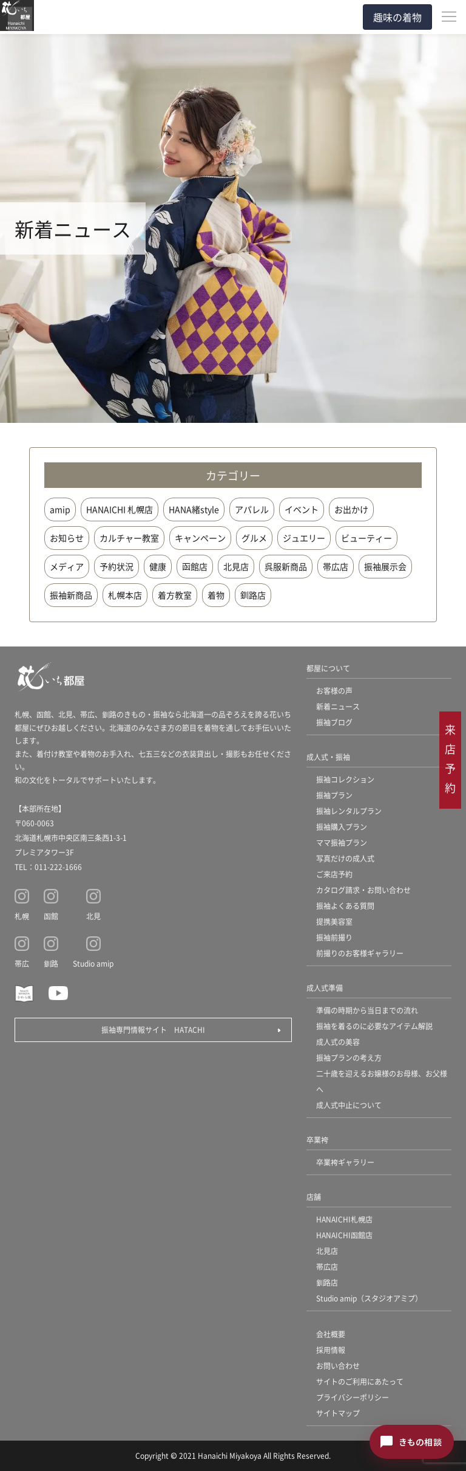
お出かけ (351, 509)
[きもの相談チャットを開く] (412, 1442)
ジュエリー (304, 538)
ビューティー (366, 538)
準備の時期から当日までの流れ (367, 1010)
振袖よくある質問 (345, 905)
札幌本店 (125, 595)
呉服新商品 (286, 566)
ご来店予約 (334, 874)
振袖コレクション (345, 779)
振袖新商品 (71, 595)
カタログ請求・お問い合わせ (363, 890)
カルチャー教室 (129, 538)
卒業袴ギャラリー (345, 1162)
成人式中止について (349, 1105)
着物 (216, 595)
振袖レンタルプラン (349, 811)
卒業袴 (317, 1139)
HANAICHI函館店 (344, 1235)
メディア (67, 566)
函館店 (195, 566)
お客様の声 (334, 690)
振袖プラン (334, 795)
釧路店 (253, 595)
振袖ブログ (334, 722)
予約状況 (116, 566)
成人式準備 (324, 987)
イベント (302, 509)
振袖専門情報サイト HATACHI (153, 1029)
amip (60, 509)
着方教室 (175, 595)
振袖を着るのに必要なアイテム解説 (374, 1026)
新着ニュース (338, 706)
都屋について (328, 668)
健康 (157, 566)
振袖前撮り (334, 937)
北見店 (236, 566)
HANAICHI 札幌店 (119, 509)
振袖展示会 (385, 566)
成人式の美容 (338, 1042)
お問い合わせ (338, 1365)
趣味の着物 (397, 17)
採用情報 (330, 1350)
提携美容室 (334, 921)
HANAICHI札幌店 (344, 1219)
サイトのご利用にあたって (360, 1381)
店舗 (313, 1197)
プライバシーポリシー (352, 1397)
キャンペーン (200, 538)
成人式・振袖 (328, 757)
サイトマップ (338, 1413)
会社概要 (330, 1334)
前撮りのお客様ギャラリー (360, 953)
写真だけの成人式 (345, 858)
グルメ (254, 538)
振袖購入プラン (341, 826)
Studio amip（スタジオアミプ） (369, 1298)
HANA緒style (194, 509)
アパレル (252, 509)
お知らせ (67, 538)
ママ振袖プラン (341, 842)
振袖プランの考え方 (349, 1057)
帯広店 (335, 566)
